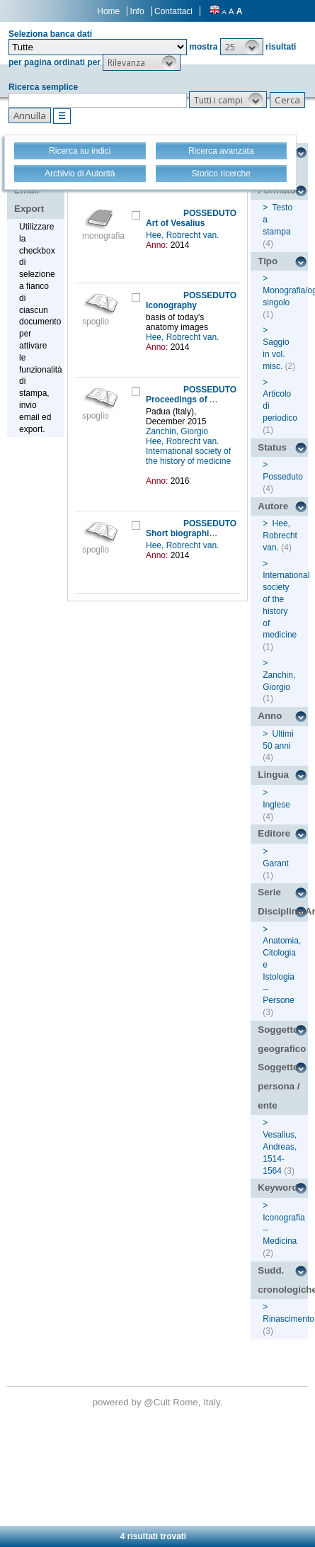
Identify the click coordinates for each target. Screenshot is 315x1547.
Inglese (276, 805)
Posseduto (283, 477)
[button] (241, 46)
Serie (269, 892)
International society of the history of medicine (188, 456)
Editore (274, 833)
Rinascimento (288, 1319)
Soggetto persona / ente (278, 1086)
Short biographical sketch (198, 533)
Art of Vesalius (175, 223)
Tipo (267, 261)
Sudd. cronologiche (283, 1280)
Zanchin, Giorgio (178, 431)
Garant (276, 863)
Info (137, 11)
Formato (276, 190)
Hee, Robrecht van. (184, 235)
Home (108, 11)
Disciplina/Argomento (283, 911)
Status (272, 447)
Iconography (171, 305)
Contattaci (173, 11)
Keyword (277, 1187)
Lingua (273, 774)
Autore (273, 506)
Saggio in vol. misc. (276, 354)
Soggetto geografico (282, 1039)
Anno (270, 715)
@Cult (158, 1402)
